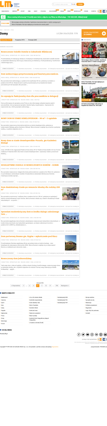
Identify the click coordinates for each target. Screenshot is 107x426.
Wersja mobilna (90, 297)
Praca (62, 11)
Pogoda (43, 11)
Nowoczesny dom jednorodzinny (16, 258)
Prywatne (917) (19, 40)
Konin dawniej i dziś (34, 302)
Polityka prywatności (91, 305)
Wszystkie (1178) (6, 40)
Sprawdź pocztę (90, 300)
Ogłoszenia (52, 11)
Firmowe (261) (32, 40)
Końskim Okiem (33, 308)
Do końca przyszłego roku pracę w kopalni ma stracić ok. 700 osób (92, 104)
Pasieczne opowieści (34, 313)
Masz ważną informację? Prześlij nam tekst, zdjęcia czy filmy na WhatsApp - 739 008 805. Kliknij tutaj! (47, 17)
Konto (93, 11)
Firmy (69, 11)
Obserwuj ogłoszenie (25, 68)
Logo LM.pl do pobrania (92, 310)
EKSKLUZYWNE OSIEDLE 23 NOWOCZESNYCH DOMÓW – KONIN (30, 165)
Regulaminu (55, 347)
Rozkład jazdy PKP (63, 302)
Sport (23, 11)
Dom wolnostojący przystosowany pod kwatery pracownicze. (30, 74)
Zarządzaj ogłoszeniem (57, 68)
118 (57, 285)
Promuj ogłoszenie (41, 68)
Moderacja (88, 302)
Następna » (64, 285)
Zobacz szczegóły (8, 68)
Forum (86, 11)
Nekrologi (77, 11)
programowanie (95, 347)
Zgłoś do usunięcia (73, 68)
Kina (29, 11)
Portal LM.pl (3, 333)
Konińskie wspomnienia (35, 300)
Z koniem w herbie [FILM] (36, 322)
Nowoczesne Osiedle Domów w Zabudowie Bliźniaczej (26, 52)
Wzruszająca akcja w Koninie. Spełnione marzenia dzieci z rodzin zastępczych (36, 22)
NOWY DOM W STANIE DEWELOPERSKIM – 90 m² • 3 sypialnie (29, 118)
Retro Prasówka (33, 305)
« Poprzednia (15, 285)
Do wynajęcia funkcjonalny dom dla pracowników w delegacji (29, 96)
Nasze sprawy (33, 315)
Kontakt (88, 313)
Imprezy (14, 11)
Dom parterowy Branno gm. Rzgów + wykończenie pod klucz (29, 236)
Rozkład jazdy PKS (63, 300)
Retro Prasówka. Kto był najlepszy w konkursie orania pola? (30, 24)
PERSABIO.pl (103, 347)
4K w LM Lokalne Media (35, 297)
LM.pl (1, 30)
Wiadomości (5, 11)
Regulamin (88, 308)
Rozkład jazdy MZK (63, 297)
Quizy (35, 11)
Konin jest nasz (33, 310)
